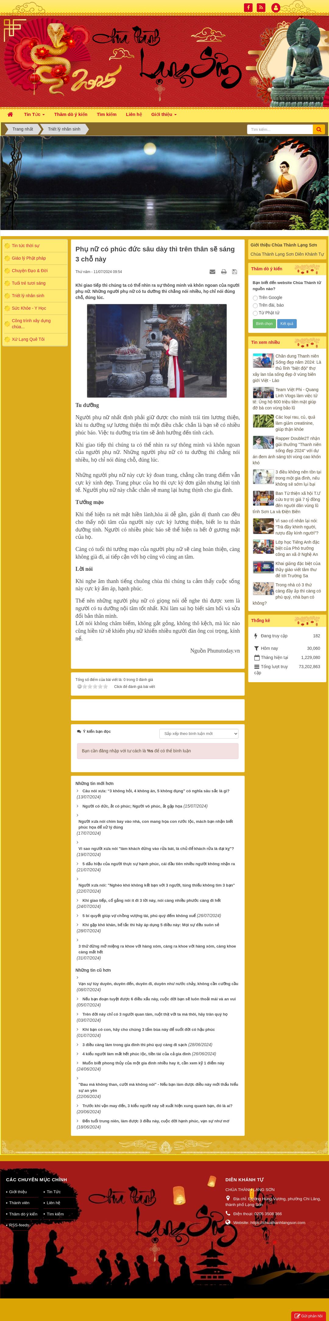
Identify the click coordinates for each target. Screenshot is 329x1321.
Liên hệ (53, 1195)
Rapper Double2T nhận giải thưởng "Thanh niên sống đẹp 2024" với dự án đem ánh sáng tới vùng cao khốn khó (287, 450)
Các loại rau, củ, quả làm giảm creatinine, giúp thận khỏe (295, 423)
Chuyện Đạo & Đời (30, 270)
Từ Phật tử (266, 313)
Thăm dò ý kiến (23, 1206)
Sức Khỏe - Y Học (29, 308)
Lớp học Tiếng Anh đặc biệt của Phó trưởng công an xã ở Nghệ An (298, 548)
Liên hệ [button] (134, 114)
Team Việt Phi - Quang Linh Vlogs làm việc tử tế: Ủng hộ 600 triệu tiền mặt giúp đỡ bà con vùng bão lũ (286, 398)
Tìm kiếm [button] (107, 114)
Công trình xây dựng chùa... (31, 323)
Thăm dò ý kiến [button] (70, 114)
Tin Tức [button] (34, 116)
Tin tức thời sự (25, 245)
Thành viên (19, 1195)
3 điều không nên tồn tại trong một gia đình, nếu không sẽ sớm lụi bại (298, 478)
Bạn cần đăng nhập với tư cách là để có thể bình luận (136, 742)
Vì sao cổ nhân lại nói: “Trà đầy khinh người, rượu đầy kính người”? (297, 526)
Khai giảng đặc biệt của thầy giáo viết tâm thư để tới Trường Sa (298, 569)
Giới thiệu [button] (164, 116)
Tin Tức (54, 1184)
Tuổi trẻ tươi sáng (29, 283)
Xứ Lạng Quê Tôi (28, 339)
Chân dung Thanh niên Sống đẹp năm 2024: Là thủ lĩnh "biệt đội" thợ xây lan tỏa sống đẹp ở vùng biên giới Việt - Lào (287, 368)
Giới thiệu (18, 1184)
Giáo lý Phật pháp (29, 258)
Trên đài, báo (268, 305)
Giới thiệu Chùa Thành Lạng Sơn (284, 245)
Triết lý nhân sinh (28, 295)
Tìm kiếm (55, 1206)
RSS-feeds (19, 1217)
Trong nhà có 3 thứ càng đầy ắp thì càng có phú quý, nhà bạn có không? (287, 594)
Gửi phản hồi (309, 1316)
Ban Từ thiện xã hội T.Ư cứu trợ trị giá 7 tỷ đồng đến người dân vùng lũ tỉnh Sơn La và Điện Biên (287, 502)
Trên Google (267, 298)
